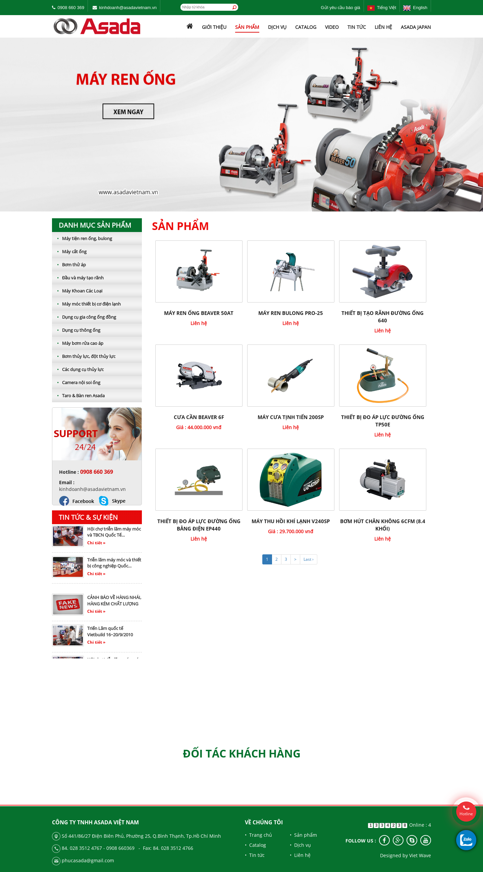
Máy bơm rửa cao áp (77, 343)
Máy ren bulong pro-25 (290, 313)
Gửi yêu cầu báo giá (340, 7)
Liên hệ (383, 27)
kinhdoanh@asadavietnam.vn (127, 7)
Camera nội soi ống (76, 382)
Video (332, 27)
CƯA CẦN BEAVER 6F (199, 417)
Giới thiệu (214, 27)
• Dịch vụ (300, 845)
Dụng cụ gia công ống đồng (84, 317)
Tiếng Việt (381, 7)
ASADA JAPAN (416, 27)
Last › (309, 559)
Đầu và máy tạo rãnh (78, 278)
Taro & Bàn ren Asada (78, 396)
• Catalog (255, 845)
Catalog (305, 27)
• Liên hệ (300, 855)
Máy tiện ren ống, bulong (82, 238)
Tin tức (356, 27)
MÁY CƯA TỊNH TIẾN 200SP (291, 417)
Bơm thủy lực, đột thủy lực (83, 356)
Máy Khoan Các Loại (77, 291)
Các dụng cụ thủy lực (78, 369)
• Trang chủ (258, 835)
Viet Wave (420, 855)
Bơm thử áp (69, 265)
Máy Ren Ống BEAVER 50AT (198, 313)
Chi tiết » (96, 545)
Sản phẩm (247, 27)
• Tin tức (255, 855)
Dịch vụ (277, 27)
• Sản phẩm (303, 835)
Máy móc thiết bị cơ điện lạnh (86, 304)
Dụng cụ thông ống (76, 330)
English (415, 7)
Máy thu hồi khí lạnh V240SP (291, 521)
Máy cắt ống (69, 251)
